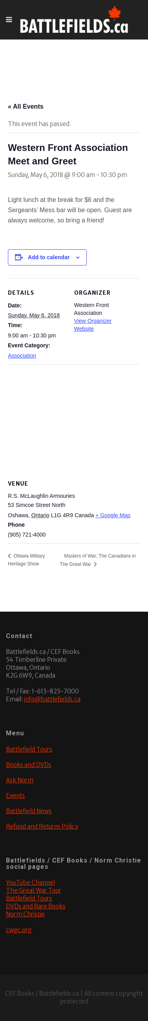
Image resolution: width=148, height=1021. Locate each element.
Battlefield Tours (29, 749)
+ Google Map (113, 515)
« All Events (25, 106)
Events (15, 795)
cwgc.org (19, 930)
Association (22, 355)
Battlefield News (29, 811)
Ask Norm (20, 780)
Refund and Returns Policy (42, 826)
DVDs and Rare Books (36, 906)
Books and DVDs (28, 765)
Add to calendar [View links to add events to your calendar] (49, 257)
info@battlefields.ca (52, 699)
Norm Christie (25, 914)
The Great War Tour (33, 890)
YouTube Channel (30, 882)
